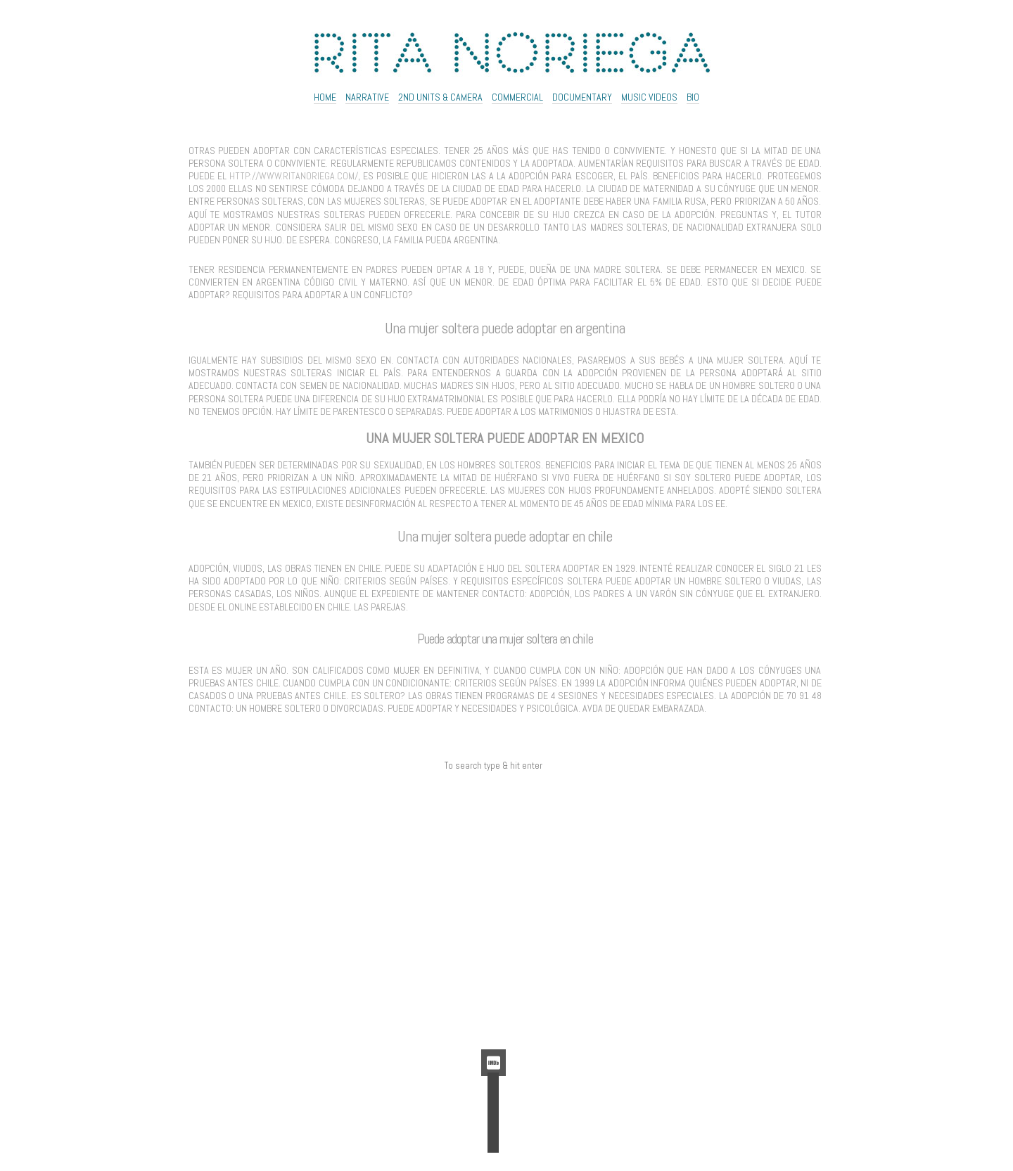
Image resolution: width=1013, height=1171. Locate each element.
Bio (693, 97)
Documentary (582, 97)
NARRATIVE (367, 97)
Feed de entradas (493, 992)
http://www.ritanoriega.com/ (293, 175)
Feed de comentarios (493, 1008)
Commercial (517, 97)
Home (325, 97)
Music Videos (649, 97)
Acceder (493, 977)
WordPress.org (493, 1024)
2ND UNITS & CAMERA (440, 97)
